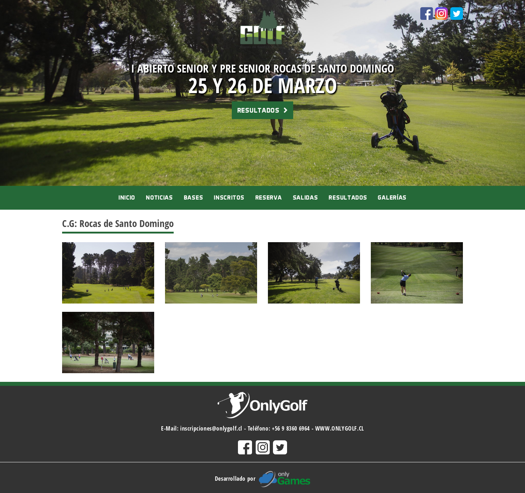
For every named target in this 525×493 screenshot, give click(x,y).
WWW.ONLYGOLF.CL (339, 428)
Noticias (159, 197)
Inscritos (229, 197)
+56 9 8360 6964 (291, 428)
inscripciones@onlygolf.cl (211, 428)
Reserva (268, 197)
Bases (193, 197)
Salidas (305, 197)
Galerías (392, 197)
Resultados (348, 197)
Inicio (126, 197)
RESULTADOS (262, 110)
